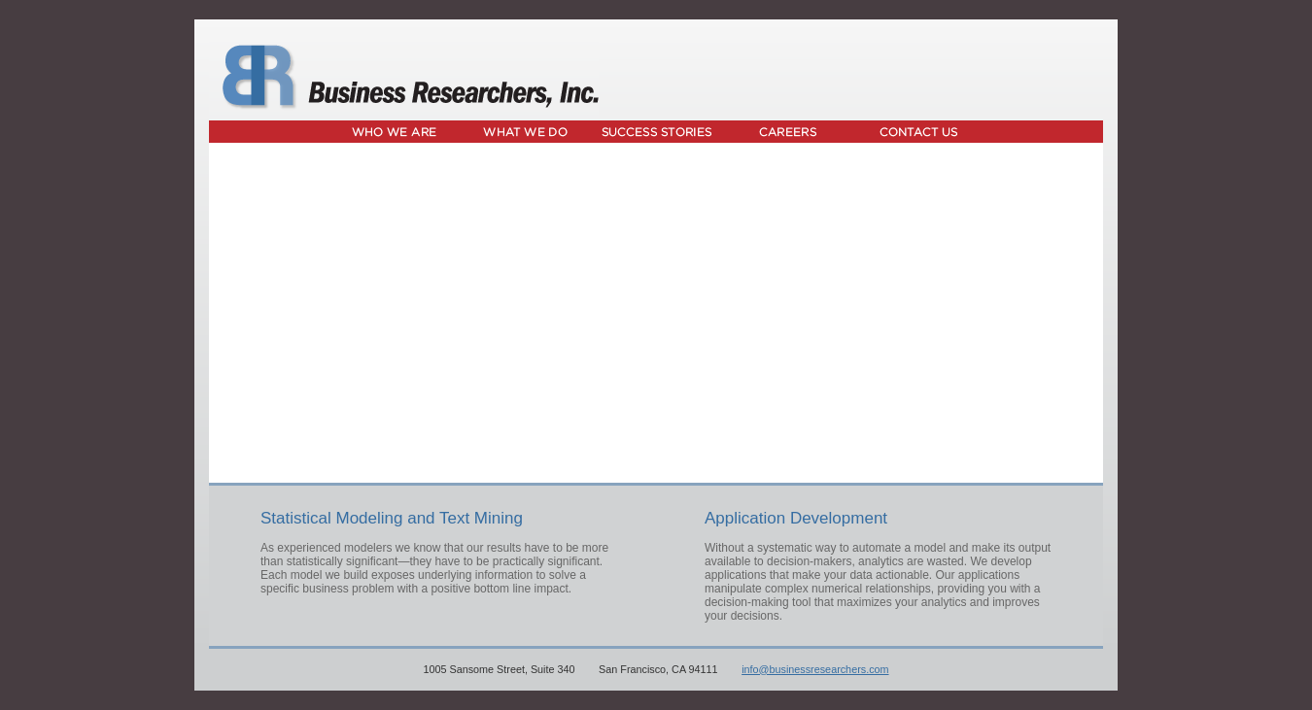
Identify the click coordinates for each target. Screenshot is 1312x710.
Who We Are (394, 131)
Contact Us (918, 131)
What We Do (525, 131)
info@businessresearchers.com (815, 669)
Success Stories (656, 131)
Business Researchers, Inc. (404, 77)
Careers (787, 131)
